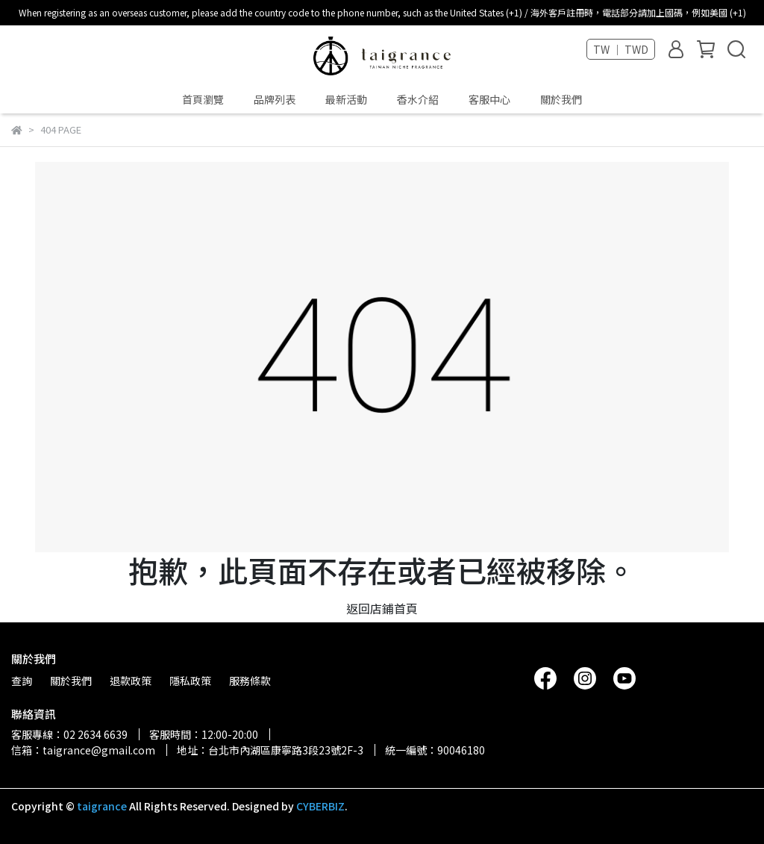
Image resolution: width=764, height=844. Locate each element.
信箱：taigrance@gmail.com (83, 750)
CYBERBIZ (320, 805)
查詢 (21, 680)
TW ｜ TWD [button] (620, 49)
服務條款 (250, 680)
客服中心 (489, 99)
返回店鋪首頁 (382, 608)
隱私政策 (190, 680)
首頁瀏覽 (203, 99)
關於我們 (561, 99)
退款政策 (130, 680)
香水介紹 (418, 99)
